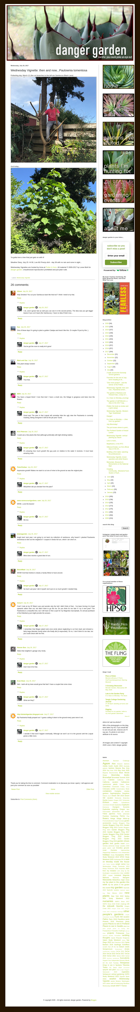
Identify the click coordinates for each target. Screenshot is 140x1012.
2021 (107, 339)
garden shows (123, 841)
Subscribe (116, 262)
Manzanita (107, 880)
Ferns (122, 816)
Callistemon (125, 782)
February (110, 489)
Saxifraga (117, 945)
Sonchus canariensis (113, 958)
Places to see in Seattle (113, 926)
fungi (116, 821)
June (109, 477)
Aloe (114, 764)
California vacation (110, 782)
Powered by (116, 270)
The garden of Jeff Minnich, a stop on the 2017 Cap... (117, 402)
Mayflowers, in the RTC (115, 444)
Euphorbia (106, 809)
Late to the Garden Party (114, 694)
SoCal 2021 (111, 956)
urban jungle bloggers (122, 969)
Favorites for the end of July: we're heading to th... (117, 378)
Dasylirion (125, 793)
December (111, 354)
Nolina (127, 896)
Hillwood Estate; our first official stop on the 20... (118, 448)
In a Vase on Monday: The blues (116, 695)
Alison (19, 291)
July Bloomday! (112, 424)
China (127, 786)
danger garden (16, 270)
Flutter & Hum (51, 267)
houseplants (119, 855)
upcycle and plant (109, 970)
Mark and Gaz (22, 360)
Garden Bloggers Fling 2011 (113, 825)
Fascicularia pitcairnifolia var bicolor (116, 811)
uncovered (126, 967)
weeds (113, 981)
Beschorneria (113, 773)
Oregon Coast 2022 (118, 908)
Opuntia (119, 906)
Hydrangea (117, 859)
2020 (107, 342)
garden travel (120, 843)
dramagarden (22, 534)
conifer (113, 789)
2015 (107, 499)
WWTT (118, 986)
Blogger (93, 1000)
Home (53, 789)
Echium (106, 802)
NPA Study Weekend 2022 (116, 898)
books (126, 775)
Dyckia (105, 800)
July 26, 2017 (27, 291)
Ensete (112, 805)
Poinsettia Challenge (118, 931)
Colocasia (106, 789)
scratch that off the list (110, 947)
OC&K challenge (121, 904)
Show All (127, 716)
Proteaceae (120, 933)
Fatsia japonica (109, 814)
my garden (117, 887)
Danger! (109, 416)
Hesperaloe (125, 852)
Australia (126, 766)
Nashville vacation (113, 890)
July (108, 370)
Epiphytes (125, 805)
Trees (105, 967)
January (110, 492)
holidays (106, 855)
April (109, 483)
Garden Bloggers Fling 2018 (113, 834)
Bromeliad (107, 777)
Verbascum (107, 974)
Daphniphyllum (115, 793)
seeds (127, 947)
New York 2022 (117, 896)
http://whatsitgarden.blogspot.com (30, 714)
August (110, 367)
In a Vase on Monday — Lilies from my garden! (117, 420)
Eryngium (116, 807)
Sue (18, 327)
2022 (107, 336)
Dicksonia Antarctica (122, 798)
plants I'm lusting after (121, 928)
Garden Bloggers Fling (121, 823)
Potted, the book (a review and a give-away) (117, 407)
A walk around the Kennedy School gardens (116, 374)
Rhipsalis (119, 938)
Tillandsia (126, 965)
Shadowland (118, 949)
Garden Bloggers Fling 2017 (118, 832)
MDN (19, 394)
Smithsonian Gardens (109, 951)
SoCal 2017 (120, 954)
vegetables (125, 972)
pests (127, 919)
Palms (105, 919)
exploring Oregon (118, 809)
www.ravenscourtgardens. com (29, 501)
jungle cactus (121, 864)
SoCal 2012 (120, 951)
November (111, 357)
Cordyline (118, 791)
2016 (107, 496)
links (121, 873)
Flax (128, 816)
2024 (107, 330)
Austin (110, 766)
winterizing (119, 983)
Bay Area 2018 (112, 770)
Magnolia (126, 875)
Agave (106, 763)
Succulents (124, 958)
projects (110, 933)
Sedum (121, 947)
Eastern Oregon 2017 (115, 800)
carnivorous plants (110, 784)
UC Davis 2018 (115, 967)
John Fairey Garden (109, 864)
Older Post (90, 789)
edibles (115, 802)
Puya (127, 933)
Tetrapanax (124, 963)
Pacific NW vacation (122, 917)
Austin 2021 (118, 766)
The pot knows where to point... (118, 427)
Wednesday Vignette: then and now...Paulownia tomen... (118, 389)
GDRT (127, 843)
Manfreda (116, 877)
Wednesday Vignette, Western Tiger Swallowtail (117, 412)
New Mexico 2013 (114, 893)
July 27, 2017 (43, 343)
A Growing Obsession (113, 686)
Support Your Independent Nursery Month (116, 960)
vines (104, 979)
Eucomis (126, 807)
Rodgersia (126, 938)
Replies (22, 303)
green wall (111, 848)
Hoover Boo (21, 647)
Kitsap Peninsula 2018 (110, 868)
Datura (105, 796)
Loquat (110, 875)
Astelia (105, 766)
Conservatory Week (122, 789)
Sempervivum (107, 949)
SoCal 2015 (111, 954)
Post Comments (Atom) (28, 799)
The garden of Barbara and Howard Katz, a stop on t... (117, 394)
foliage (112, 818)
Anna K (20, 603)
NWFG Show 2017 (122, 901)
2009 (107, 518)
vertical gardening (117, 974)
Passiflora (121, 919)
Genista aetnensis (109, 846)
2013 (107, 506)
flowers (106, 818)
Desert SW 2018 (118, 796)
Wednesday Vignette (23, 278)
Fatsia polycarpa (123, 814)
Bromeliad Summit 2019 (120, 777)
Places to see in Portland (118, 924)
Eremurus (106, 807)
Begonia (105, 773)
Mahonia (106, 878)
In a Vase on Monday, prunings (118, 398)
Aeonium (106, 761)
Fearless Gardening (110, 816)
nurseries (108, 901)
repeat (113, 938)
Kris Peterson (22, 432)
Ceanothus (106, 787)
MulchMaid (21, 570)
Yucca (124, 986)
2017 (107, 352)
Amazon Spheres (123, 764)
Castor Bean (124, 784)
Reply (19, 298)
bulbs (104, 780)
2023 (107, 333)
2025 (107, 327)
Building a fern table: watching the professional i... (117, 453)
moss (127, 880)
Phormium (119, 921)
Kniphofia (122, 868)
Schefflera (125, 945)
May (109, 480)
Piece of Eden (110, 676)
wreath (113, 986)
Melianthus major (118, 880)
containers (107, 791)
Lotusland (117, 875)
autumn (105, 768)
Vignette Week (124, 976)
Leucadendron (115, 873)
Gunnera (114, 850)
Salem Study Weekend (112, 940)
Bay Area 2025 (123, 770)
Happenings (106, 852)
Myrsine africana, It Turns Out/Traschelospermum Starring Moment (116, 680)
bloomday (115, 775)
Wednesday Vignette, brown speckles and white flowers (117, 458)
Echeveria (126, 800)
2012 (107, 509)
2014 (107, 503)
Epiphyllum (118, 805)
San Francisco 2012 (118, 942)
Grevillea (119, 848)
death (109, 796)
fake (128, 809)
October (110, 361)
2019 (107, 345)
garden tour (108, 843)
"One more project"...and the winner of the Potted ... (117, 384)
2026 (107, 323)
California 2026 (123, 780)
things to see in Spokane (112, 965)
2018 (107, 348)
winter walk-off (111, 983)
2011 (107, 512)
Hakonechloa (125, 850)
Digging (108, 709)
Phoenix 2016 (108, 921)
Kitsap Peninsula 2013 (121, 866)
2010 (107, 515)
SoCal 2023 (121, 956)
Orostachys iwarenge (116, 911)
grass (104, 848)
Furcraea (121, 821)
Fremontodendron (108, 821)
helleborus (114, 852)
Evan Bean (21, 681)
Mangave (126, 878)
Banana (118, 768)
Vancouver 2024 (110, 972)
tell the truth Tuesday (111, 963)
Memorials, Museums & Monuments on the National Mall (117, 464)
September (111, 364)
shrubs (127, 949)
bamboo (111, 768)
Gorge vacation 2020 (122, 846)
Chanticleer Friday (118, 786)
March (109, 486)
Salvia (123, 940)
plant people (107, 928)
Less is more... (112, 441)
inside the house (121, 862)
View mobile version (53, 794)
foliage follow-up (123, 818)
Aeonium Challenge (121, 761)
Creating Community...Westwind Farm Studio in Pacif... (118, 471)
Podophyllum (107, 931)
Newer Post (15, 789)
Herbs (120, 852)
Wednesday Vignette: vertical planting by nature (117, 436)
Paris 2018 (113, 919)
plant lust (126, 926)
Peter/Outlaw (22, 467)
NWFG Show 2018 (109, 904)
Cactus (111, 780)
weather (112, 979)
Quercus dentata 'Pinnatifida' (112, 935)
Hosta (112, 855)
